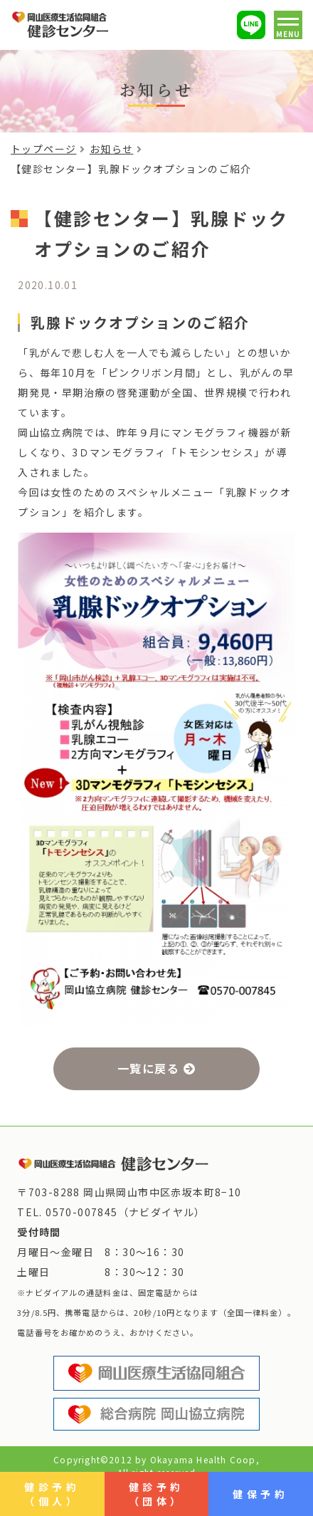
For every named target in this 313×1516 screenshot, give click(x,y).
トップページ (43, 149)
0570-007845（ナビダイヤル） (126, 1212)
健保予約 (260, 1494)
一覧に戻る (148, 1068)
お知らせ (112, 149)
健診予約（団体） (156, 1494)
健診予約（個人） (52, 1494)
